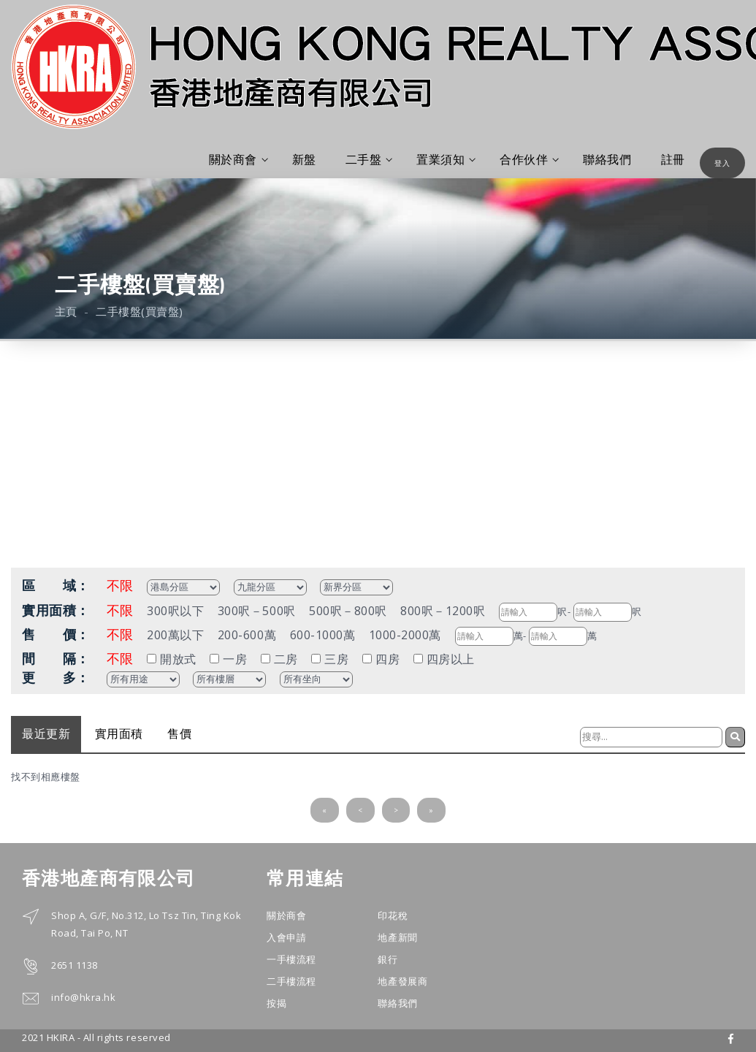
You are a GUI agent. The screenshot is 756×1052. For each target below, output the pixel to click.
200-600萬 (247, 635)
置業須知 (446, 159)
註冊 (673, 159)
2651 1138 (74, 965)
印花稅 (393, 915)
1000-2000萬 (405, 635)
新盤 (304, 159)
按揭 (276, 1003)
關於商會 (238, 159)
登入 (722, 163)
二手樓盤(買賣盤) (139, 311)
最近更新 (46, 733)
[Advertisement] (378, 450)
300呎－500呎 (257, 611)
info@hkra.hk (83, 997)
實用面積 (119, 733)
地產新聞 (397, 937)
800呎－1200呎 (442, 611)
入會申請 (286, 937)
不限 (120, 585)
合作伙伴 (529, 159)
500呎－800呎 (348, 611)
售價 (179, 733)
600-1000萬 (323, 635)
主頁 (66, 311)
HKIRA (61, 1037)
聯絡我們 (607, 159)
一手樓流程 (291, 959)
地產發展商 (402, 981)
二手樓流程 (291, 981)
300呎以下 (175, 611)
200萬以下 (175, 635)
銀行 (387, 959)
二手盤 (368, 159)
